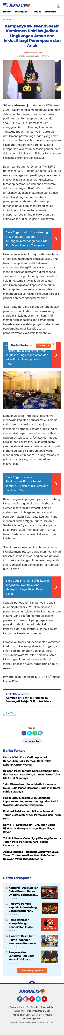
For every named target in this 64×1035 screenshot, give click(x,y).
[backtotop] (32, 984)
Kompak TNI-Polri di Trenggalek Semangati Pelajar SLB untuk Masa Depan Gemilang (28, 699)
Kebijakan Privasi (21, 1014)
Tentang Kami (17, 1007)
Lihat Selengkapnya (32, 970)
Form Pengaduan (32, 1018)
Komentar (32, 740)
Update (43, 345)
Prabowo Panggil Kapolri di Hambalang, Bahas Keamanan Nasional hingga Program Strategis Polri (23, 907)
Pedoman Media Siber (38, 1011)
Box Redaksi (32, 1007)
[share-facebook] (24, 733)
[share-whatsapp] (34, 733)
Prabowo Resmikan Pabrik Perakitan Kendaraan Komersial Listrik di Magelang (22, 939)
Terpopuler (22, 11)
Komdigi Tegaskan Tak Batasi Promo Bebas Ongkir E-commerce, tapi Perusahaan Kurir (23, 891)
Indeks (37, 11)
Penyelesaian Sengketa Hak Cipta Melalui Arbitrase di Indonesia (21, 956)
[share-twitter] (29, 733)
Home (7, 11)
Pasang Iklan (47, 1007)
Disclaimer (19, 1011)
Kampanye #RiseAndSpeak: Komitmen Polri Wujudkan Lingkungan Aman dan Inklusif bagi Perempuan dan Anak (27, 355)
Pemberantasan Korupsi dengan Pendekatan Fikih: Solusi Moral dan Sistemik (20, 923)
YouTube (47, 1000)
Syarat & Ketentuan (42, 1014)
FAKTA (9, 713)
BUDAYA (50, 11)
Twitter (39, 1000)
